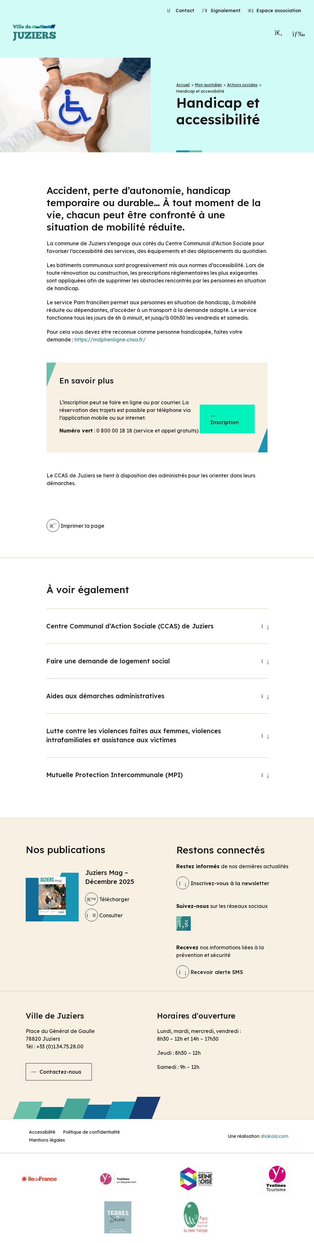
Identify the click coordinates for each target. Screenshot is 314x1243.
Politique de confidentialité (91, 1132)
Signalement (221, 10)
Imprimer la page (75, 526)
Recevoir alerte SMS (209, 972)
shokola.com (274, 1136)
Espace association (274, 10)
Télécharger (107, 899)
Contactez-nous (60, 1072)
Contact (181, 10)
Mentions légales (47, 1140)
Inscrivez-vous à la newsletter (222, 883)
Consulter (104, 915)
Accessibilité (42, 1132)
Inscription (224, 422)
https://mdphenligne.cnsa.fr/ (110, 339)
